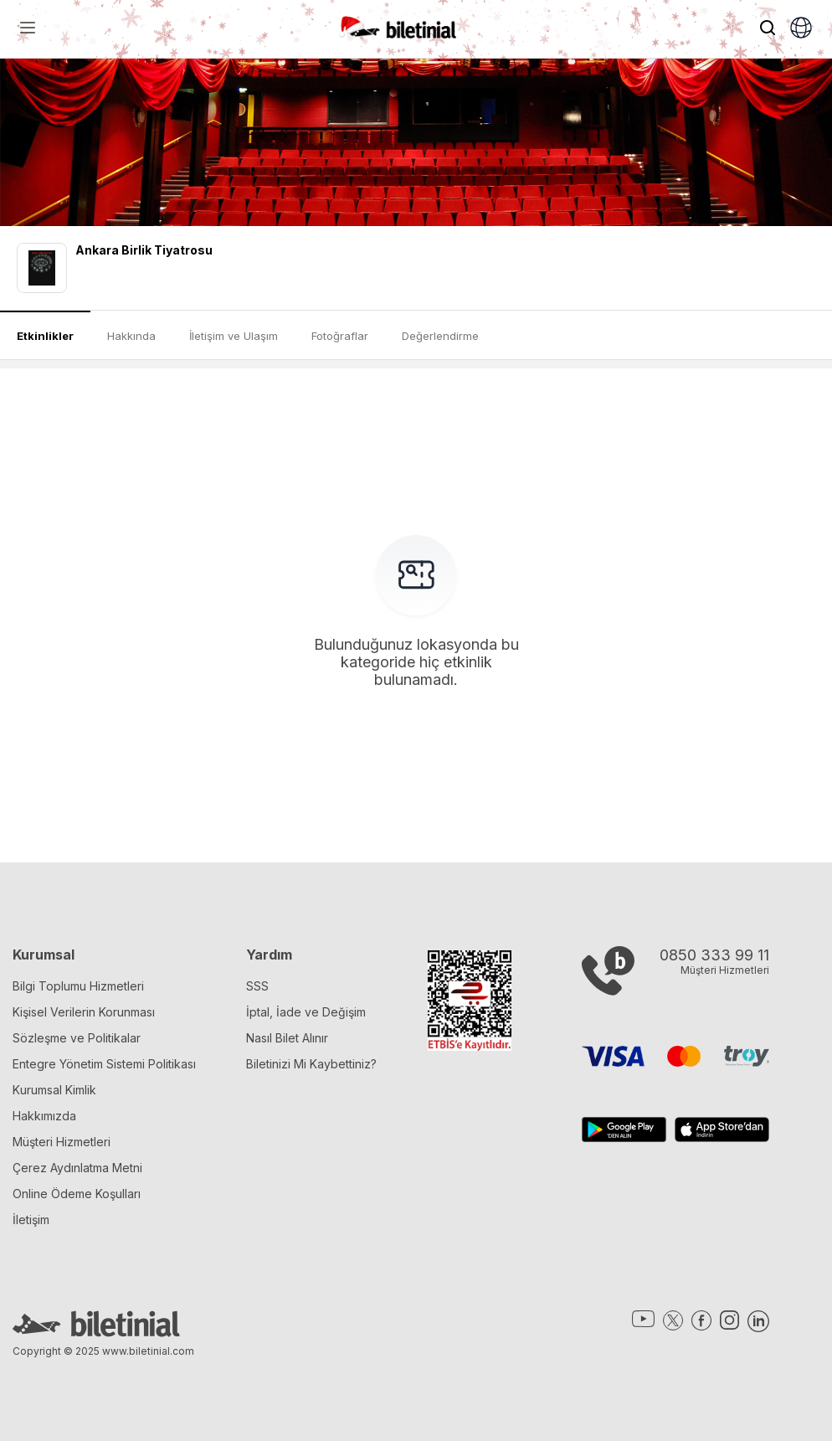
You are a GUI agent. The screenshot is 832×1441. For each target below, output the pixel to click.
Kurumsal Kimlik (54, 1090)
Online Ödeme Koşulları (77, 1193)
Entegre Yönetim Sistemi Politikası (104, 1064)
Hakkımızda (44, 1116)
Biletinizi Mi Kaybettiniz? (311, 1064)
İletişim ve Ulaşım (233, 335)
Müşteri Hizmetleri (61, 1142)
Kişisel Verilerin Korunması (84, 1012)
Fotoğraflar (339, 335)
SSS (257, 986)
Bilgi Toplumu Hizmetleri (78, 986)
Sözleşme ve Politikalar (77, 1038)
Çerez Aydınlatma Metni (77, 1168)
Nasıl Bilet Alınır (287, 1038)
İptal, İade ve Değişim (306, 1012)
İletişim (31, 1219)
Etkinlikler (45, 335)
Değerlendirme (440, 335)
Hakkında (131, 335)
